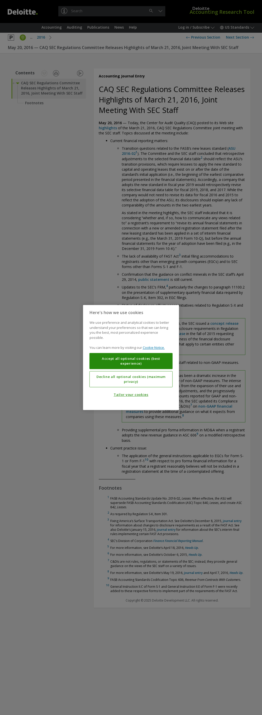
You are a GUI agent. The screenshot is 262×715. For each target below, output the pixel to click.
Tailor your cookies (131, 395)
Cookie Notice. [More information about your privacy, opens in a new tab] (154, 347)
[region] (131, 357)
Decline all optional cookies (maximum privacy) (131, 379)
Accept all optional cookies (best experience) (131, 361)
